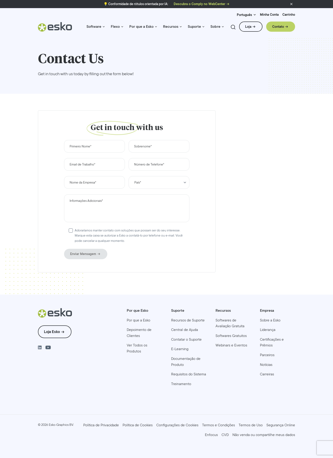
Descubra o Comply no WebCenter (199, 4)
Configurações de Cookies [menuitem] (177, 425)
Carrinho (288, 15)
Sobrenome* (143, 146)
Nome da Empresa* (83, 182)
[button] (291, 4)
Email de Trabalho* (82, 164)
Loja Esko (52, 332)
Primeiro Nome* (80, 146)
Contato (278, 26)
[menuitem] (96, 29)
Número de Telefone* (149, 164)
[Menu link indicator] (103, 27)
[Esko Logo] (55, 29)
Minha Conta (269, 15)
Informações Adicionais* (86, 200)
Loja (248, 26)
